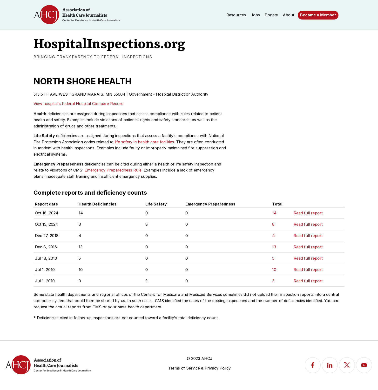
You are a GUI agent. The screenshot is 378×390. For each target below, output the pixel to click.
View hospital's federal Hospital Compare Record (78, 103)
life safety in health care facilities (144, 141)
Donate (271, 15)
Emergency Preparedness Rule (113, 170)
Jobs (255, 15)
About (288, 15)
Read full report (308, 213)
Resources (236, 15)
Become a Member (318, 15)
